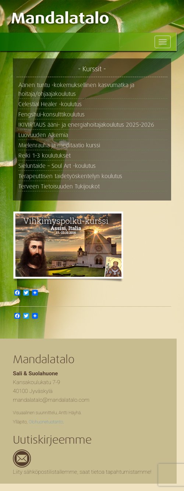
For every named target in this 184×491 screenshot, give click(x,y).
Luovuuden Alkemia (43, 135)
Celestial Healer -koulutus (50, 104)
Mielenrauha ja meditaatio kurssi (59, 145)
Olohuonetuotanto (46, 422)
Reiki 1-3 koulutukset (44, 155)
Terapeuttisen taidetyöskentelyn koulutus (70, 176)
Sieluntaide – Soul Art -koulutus (57, 166)
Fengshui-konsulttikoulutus (51, 114)
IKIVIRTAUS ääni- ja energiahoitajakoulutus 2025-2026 (86, 125)
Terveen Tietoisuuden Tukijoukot (59, 186)
